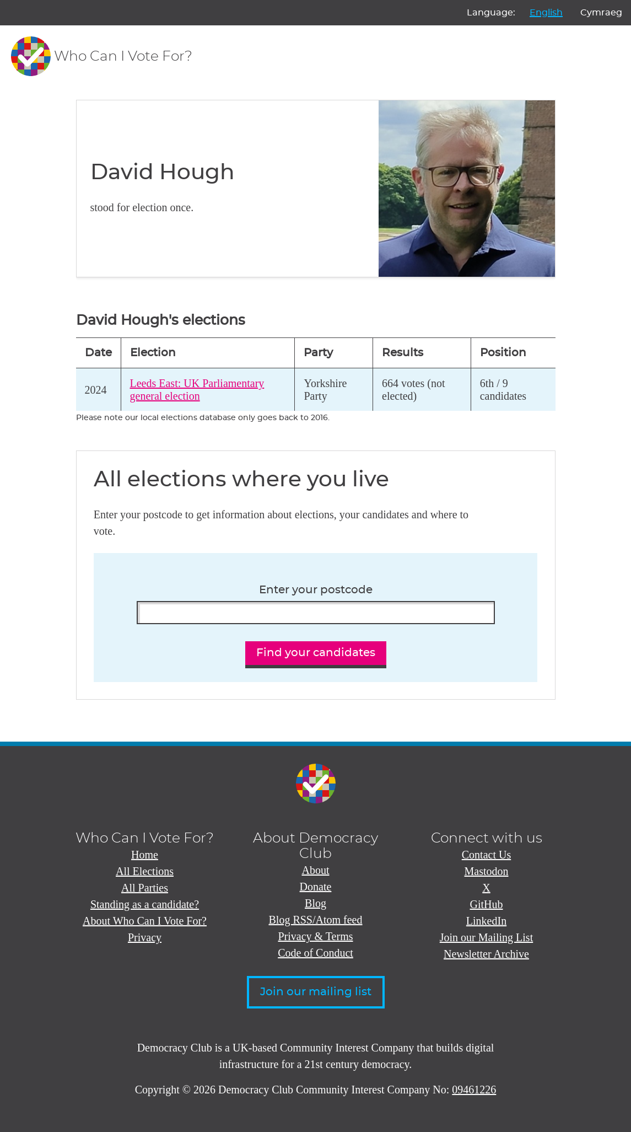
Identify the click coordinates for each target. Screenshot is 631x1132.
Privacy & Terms (315, 936)
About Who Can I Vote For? (145, 921)
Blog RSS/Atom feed (315, 920)
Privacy (144, 937)
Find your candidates (315, 652)
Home (144, 855)
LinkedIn (486, 921)
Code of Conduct (315, 953)
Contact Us (486, 855)
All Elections (145, 871)
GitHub (486, 904)
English (546, 12)
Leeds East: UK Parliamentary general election (197, 389)
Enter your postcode (316, 589)
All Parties (144, 888)
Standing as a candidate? (144, 904)
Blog (315, 903)
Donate (316, 887)
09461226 (474, 1089)
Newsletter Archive (486, 954)
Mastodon (487, 871)
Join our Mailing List (486, 937)
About (316, 870)
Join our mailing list (315, 991)
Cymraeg (601, 12)
